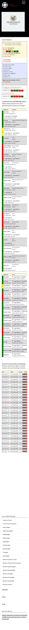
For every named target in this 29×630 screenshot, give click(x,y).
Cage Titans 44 (8, 217)
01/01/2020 (4, 436)
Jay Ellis (5, 239)
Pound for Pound (7, 520)
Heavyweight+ (6, 527)
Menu (23, 2)
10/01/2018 (4, 448)
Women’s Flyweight (8, 573)
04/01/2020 (4, 433)
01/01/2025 (4, 387)
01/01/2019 (4, 446)
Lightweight (6, 541)
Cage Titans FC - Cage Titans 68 (12, 124)
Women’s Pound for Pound (9, 559)
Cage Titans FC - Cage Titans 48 (12, 200)
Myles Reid (5, 265)
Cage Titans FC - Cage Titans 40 (12, 234)
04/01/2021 (4, 423)
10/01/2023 (4, 400)
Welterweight (6, 538)
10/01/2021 (4, 420)
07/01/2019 (4, 441)
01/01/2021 (4, 425)
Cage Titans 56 (8, 167)
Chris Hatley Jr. (7, 128)
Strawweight (6, 556)
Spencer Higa (6, 172)
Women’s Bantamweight (9, 570)
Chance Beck (6, 188)
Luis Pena (5, 120)
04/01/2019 (4, 443)
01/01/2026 (4, 376)
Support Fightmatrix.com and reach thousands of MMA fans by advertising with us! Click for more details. (14, 617)
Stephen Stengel (7, 180)
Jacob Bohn (6, 154)
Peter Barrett (6, 213)
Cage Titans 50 (8, 192)
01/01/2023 (4, 407)
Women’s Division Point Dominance (12, 563)
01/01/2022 (4, 417)
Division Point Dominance (9, 523)
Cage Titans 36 (8, 268)
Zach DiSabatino (7, 40)
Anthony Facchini (7, 197)
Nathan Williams (15, 94)
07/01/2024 (4, 392)
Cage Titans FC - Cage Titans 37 (12, 260)
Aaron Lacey (6, 162)
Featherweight (6, 545)
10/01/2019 (4, 438)
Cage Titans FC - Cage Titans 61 (12, 150)
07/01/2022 (4, 412)
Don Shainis (16, 88)
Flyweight (5, 552)
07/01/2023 (4, 402)
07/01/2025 (4, 382)
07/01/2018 (4, 451)
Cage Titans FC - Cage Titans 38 (12, 251)
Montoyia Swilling (7, 256)
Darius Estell (6, 222)
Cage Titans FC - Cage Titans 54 (12, 175)
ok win (3, 604)
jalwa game (5, 589)
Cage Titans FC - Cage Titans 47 (12, 209)
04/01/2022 (4, 415)
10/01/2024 (4, 389)
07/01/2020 (4, 430)
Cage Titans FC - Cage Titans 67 (12, 133)
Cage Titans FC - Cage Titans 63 (12, 141)
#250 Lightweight (6, 61)
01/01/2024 (4, 397)
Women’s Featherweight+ (9, 566)
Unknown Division (7, 584)
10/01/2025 (4, 379)
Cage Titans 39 (8, 243)
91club (3, 596)
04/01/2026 (4, 374)
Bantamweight (6, 548)
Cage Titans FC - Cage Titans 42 (12, 226)
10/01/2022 (4, 410)
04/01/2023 (4, 405)
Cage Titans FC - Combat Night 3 (12, 184)
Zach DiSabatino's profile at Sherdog (12, 43)
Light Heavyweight (8, 531)
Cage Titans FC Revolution (11, 116)
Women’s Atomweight (8, 581)
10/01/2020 (4, 428)
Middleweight (6, 534)
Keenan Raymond (7, 248)
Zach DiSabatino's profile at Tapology (12, 44)
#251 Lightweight (6, 81)
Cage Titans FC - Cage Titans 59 (12, 158)
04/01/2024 (4, 394)
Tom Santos (6, 138)
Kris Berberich (6, 205)
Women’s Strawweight (8, 577)
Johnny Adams (6, 231)
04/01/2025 (4, 384)
